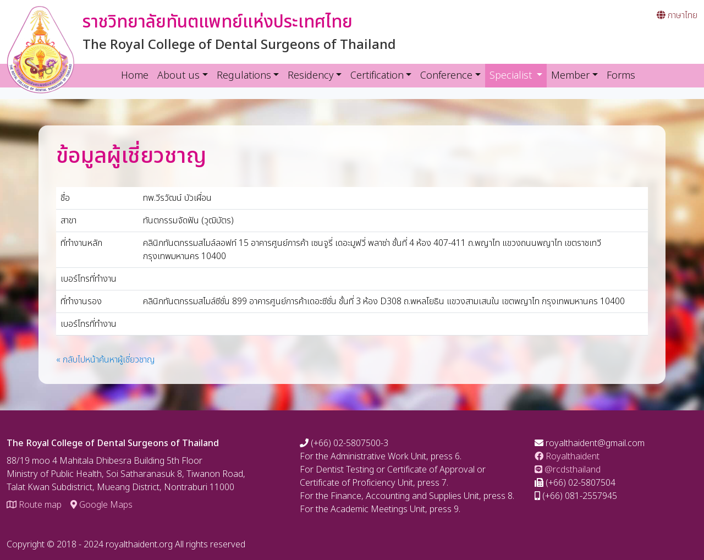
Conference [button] (446, 75)
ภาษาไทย (677, 15)
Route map (34, 505)
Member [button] (570, 75)
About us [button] (178, 75)
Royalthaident (567, 456)
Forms (621, 75)
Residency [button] (310, 75)
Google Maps (101, 505)
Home (134, 75)
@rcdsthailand (568, 469)
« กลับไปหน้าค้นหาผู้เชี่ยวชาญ (105, 359)
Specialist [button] (518, 75)
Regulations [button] (244, 75)
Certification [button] (377, 75)
